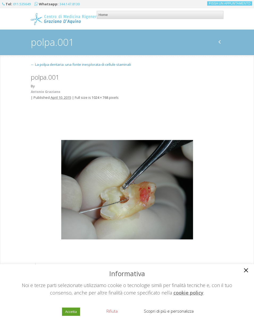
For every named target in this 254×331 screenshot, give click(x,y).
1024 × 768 (100, 97)
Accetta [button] (71, 311)
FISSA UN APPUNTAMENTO (229, 3)
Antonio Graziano (45, 91)
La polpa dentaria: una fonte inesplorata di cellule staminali (81, 64)
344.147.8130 (69, 4)
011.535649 (22, 4)
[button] (246, 270)
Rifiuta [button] (112, 311)
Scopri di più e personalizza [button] (169, 311)
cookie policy (188, 292)
